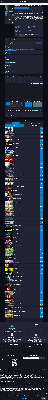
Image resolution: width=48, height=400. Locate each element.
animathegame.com (31, 26)
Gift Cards (14, 364)
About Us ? (3, 350)
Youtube (45, 350)
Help (44, 398)
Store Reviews (14, 366)
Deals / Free (14, 365)
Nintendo (2, 368)
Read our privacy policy (25, 396)
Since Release (7, 108)
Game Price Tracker (15, 362)
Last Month (21, 108)
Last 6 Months (16, 108)
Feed (36, 7)
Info (21, 7)
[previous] (6, 15)
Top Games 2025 (15, 367)
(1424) (33, 114)
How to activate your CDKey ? (6, 355)
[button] (30, 58)
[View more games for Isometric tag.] (21, 36)
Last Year (12, 107)
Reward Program (15, 363)
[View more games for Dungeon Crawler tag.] (34, 34)
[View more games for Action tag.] (20, 34)
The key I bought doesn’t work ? (6, 354)
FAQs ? (2, 356)
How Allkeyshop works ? (5, 352)
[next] (13, 15)
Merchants (31, 352)
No (25, 398)
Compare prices (31, 49)
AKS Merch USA (14, 368)
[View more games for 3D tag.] (38, 34)
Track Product (14, 110)
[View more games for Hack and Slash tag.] (28, 34)
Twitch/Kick (31, 350)
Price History (12, 39)
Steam (29, 30)
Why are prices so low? (5, 353)
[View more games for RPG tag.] (23, 34)
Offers (7, 39)
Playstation (3, 366)
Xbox (2, 363)
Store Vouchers (14, 361)
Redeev (29, 27)
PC (1, 361)
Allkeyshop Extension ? (5, 357)
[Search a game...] (24, 4)
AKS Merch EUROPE (15, 369)
